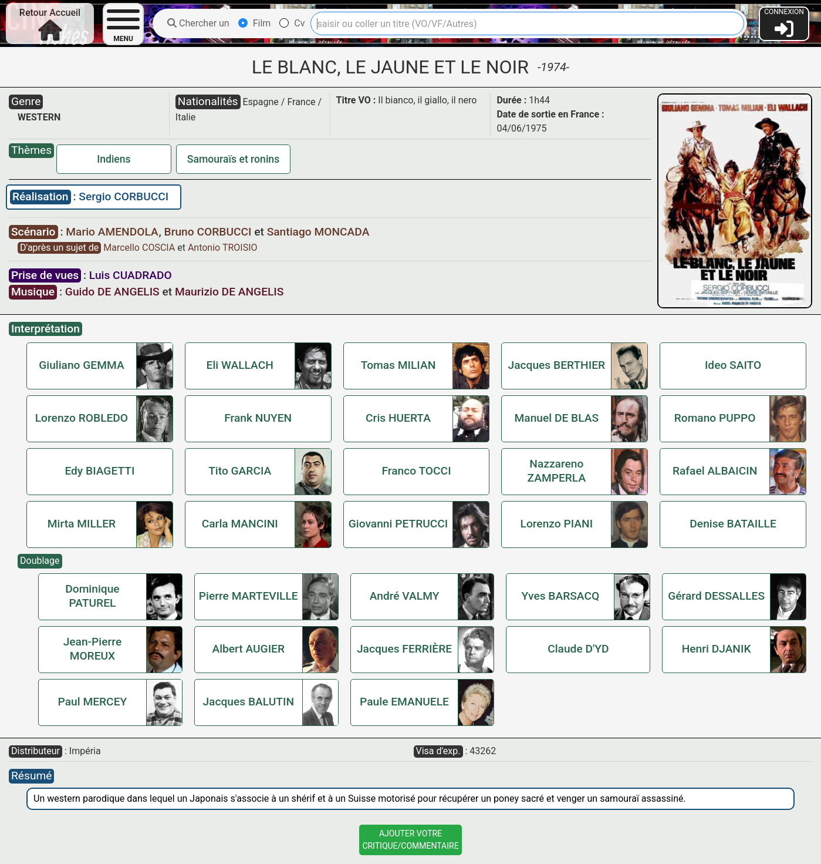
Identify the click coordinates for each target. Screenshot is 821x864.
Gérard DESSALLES (716, 596)
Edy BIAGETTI (99, 471)
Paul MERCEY (92, 701)
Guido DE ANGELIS (112, 291)
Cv (292, 23)
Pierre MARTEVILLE (248, 596)
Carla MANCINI (240, 523)
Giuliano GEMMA (81, 365)
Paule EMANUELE (404, 701)
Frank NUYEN (258, 418)
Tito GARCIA (239, 471)
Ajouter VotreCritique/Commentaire (410, 839)
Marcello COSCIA (140, 247)
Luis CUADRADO (130, 275)
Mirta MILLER (82, 523)
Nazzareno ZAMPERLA (557, 471)
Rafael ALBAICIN (715, 471)
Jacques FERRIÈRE (404, 648)
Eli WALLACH (240, 365)
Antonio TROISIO (223, 247)
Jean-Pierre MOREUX (92, 649)
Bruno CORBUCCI (209, 231)
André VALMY (405, 596)
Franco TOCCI (416, 471)
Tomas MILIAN (398, 365)
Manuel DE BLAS (557, 418)
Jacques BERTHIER (557, 365)
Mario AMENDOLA (113, 231)
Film (254, 23)
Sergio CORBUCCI (123, 196)
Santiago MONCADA (318, 231)
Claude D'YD (578, 648)
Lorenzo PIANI (557, 523)
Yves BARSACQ (560, 596)
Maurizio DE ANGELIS (229, 291)
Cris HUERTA (398, 418)
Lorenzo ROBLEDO (81, 418)
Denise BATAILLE (733, 523)
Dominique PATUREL (92, 596)
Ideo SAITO (733, 365)
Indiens (113, 159)
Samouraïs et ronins (233, 159)
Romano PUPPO (715, 418)
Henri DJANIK (716, 648)
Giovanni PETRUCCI (398, 523)
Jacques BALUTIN (248, 701)
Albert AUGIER (248, 648)
